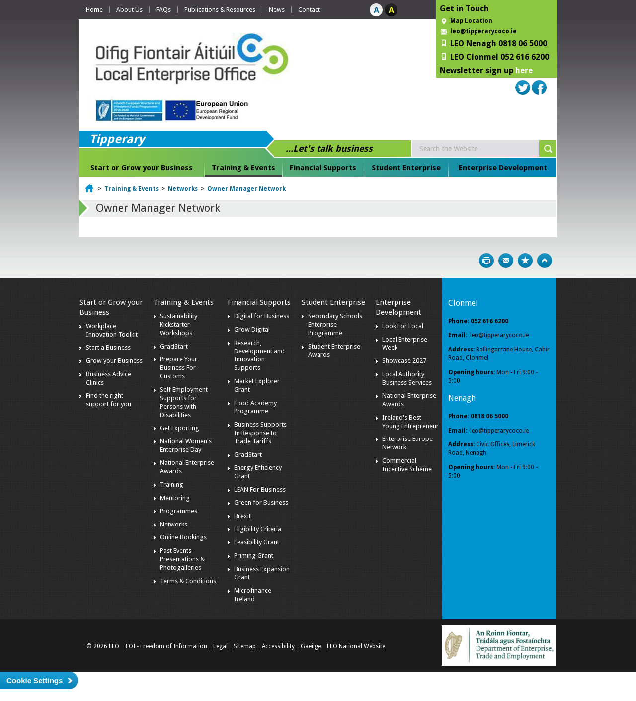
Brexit (242, 516)
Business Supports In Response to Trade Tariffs (260, 433)
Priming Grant (253, 555)
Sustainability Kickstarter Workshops (178, 324)
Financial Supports (323, 167)
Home (94, 9)
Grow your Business (114, 360)
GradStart (174, 346)
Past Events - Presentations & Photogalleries (182, 559)
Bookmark (525, 260)
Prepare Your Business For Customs (178, 367)
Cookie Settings (34, 680)
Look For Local (402, 326)
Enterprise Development (503, 167)
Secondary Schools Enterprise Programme (335, 324)
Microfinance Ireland (252, 595)
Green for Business (261, 502)
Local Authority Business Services (407, 378)
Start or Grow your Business (141, 167)
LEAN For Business (260, 489)
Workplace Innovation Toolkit (112, 330)
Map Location (471, 20)
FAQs (163, 9)
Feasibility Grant (256, 542)
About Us (129, 9)
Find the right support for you (108, 400)
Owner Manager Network (246, 188)
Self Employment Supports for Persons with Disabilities (184, 402)
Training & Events (243, 167)
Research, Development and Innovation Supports (259, 355)
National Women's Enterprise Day (186, 445)
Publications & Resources (219, 9)
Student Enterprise (406, 167)
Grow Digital (252, 329)
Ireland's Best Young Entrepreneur (410, 422)
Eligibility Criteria (257, 529)
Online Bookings (183, 537)
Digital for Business (261, 316)
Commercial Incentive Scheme (407, 465)
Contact (309, 9)
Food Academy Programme (255, 407)
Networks (183, 188)
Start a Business (108, 347)
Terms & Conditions (188, 581)
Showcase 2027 (404, 360)
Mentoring (175, 498)
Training (171, 484)
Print (486, 260)
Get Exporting (179, 428)
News (277, 9)
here (524, 70)
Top (544, 260)
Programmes (178, 511)
